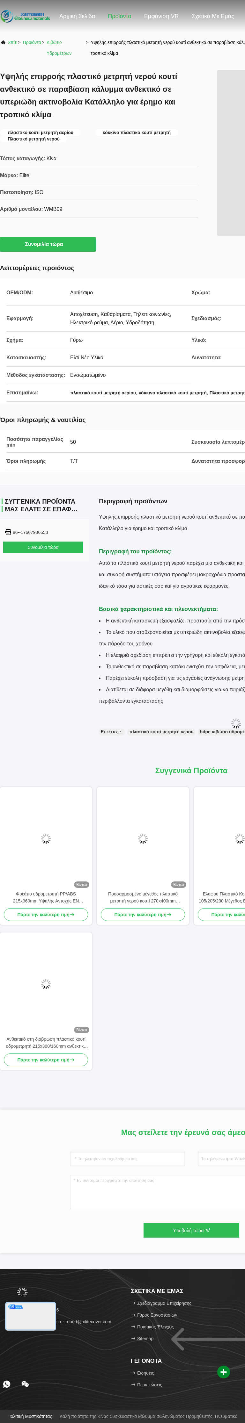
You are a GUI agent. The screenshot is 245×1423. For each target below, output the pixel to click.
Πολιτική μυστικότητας (29, 1416)
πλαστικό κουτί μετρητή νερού (161, 731)
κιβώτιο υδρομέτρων (59, 48)
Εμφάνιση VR (161, 16)
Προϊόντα (119, 16)
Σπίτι (12, 42)
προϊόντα (32, 42)
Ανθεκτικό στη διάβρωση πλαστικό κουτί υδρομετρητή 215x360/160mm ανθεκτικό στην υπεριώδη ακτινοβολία (46, 1043)
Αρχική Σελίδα (77, 16)
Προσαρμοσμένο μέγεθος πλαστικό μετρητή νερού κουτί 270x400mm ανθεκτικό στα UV (143, 897)
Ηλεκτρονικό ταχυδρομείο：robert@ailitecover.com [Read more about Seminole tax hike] (57, 1321)
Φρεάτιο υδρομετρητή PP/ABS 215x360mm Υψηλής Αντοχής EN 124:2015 (46, 897)
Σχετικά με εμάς (212, 16)
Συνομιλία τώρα (48, 244)
